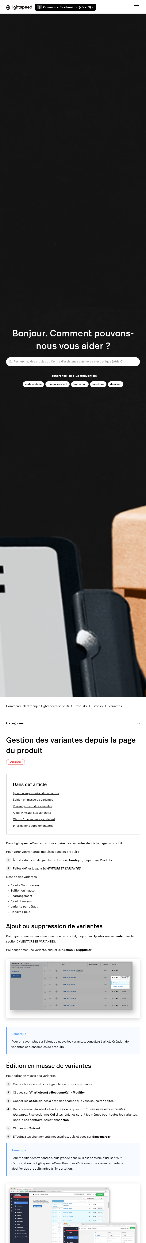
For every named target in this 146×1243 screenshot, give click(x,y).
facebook (98, 384)
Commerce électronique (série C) (65, 7)
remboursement (57, 384)
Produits (81, 706)
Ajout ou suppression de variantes (36, 793)
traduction (79, 384)
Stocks (98, 706)
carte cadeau (33, 384)
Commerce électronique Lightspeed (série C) (37, 706)
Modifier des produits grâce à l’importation (41, 1168)
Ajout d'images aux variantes (32, 812)
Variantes (115, 706)
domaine (115, 384)
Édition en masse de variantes (33, 799)
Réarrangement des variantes (32, 806)
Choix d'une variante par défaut (34, 819)
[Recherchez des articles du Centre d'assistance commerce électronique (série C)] (73, 361)
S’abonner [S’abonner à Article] (15, 762)
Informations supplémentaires (33, 825)
